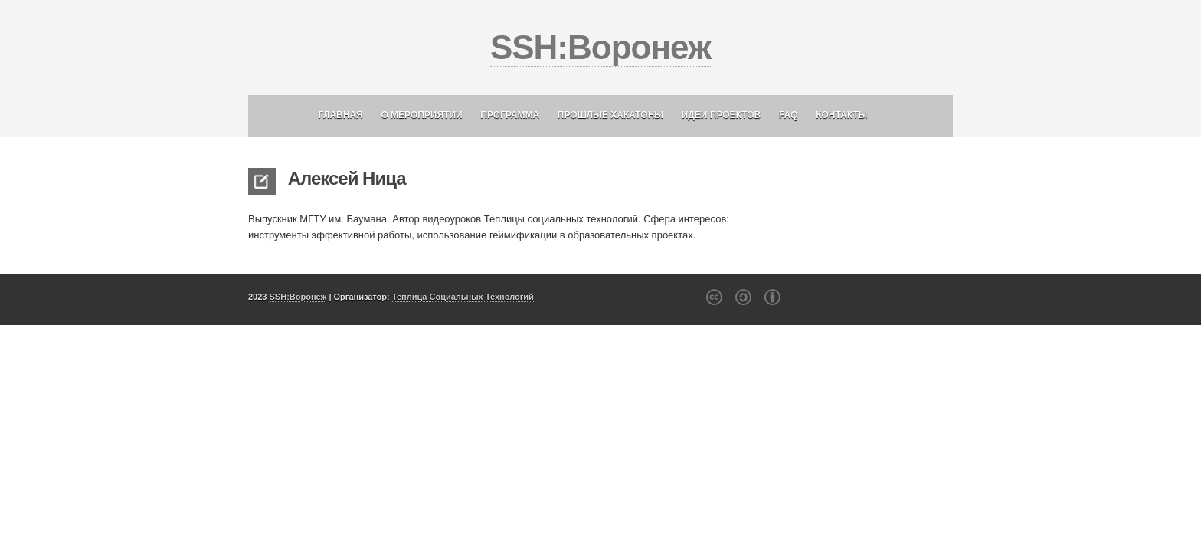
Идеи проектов (721, 115)
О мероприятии (421, 115)
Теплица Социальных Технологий (463, 296)
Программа (509, 115)
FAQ (788, 115)
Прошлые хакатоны (610, 115)
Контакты (841, 115)
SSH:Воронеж (600, 47)
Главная (341, 115)
